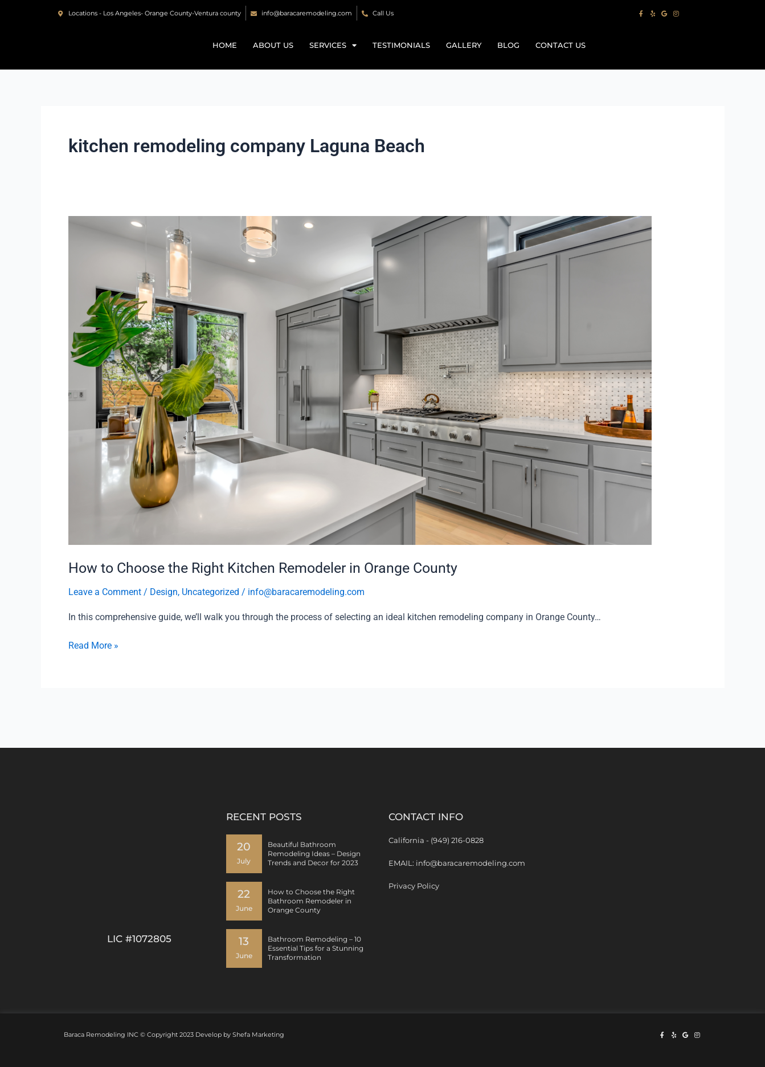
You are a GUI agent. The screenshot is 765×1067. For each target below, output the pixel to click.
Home (224, 57)
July (244, 861)
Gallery (463, 57)
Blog (508, 57)
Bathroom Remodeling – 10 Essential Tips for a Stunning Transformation (315, 948)
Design (164, 615)
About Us (273, 57)
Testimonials (401, 57)
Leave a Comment (104, 615)
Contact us (560, 57)
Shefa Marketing (258, 1035)
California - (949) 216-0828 (436, 840)
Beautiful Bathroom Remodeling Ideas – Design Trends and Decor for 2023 (314, 853)
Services (333, 56)
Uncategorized (210, 615)
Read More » (93, 668)
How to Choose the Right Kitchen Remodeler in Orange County (271, 591)
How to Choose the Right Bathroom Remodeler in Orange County (311, 900)
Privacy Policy (413, 885)
